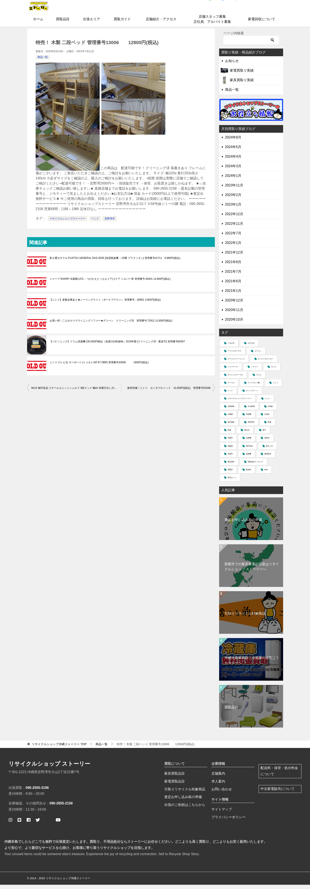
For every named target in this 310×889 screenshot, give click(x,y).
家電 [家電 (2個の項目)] (269, 427)
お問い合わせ (221, 793)
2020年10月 (234, 324)
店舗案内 (218, 778)
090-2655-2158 (61, 808)
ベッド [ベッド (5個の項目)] (230, 395)
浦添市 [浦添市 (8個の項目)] (266, 442)
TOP (59, 748)
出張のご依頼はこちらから (184, 809)
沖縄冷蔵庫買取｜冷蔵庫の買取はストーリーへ (251, 664)
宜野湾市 (110, 222)
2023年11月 (234, 190)
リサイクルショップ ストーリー (49, 768)
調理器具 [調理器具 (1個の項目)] (267, 458)
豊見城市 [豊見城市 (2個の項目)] (231, 466)
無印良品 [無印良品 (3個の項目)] (249, 450)
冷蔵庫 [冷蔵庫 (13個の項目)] (230, 419)
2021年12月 (234, 257)
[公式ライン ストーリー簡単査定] (19, 824)
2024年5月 (233, 151)
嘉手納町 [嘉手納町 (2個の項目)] (231, 427)
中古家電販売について (278, 793)
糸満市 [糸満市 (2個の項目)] (230, 458)
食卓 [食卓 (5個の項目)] (266, 474)
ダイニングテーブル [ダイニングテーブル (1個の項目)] (235, 379)
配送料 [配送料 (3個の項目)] (248, 474)
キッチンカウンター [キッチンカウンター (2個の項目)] (265, 363)
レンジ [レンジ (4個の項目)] (267, 403)
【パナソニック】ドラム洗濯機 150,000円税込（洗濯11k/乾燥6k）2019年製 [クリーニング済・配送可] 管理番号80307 (117, 345)
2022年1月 (233, 247)
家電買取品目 (174, 785)
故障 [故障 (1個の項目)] (229, 434)
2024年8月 (233, 142)
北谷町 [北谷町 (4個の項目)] (266, 419)
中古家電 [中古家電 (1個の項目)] (251, 411)
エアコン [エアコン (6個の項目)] (258, 355)
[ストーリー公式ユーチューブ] (58, 824)
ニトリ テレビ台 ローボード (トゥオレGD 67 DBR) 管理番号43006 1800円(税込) (99, 366)
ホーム (38, 23)
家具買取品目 (174, 778)
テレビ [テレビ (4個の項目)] (258, 379)
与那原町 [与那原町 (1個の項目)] (231, 411)
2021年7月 (233, 276)
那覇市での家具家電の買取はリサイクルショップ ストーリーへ (251, 571)
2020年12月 (234, 305)
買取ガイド (122, 23)
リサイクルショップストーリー (67, 222)
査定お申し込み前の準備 (243, 524)
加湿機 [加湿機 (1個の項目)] (248, 419)
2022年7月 (233, 237)
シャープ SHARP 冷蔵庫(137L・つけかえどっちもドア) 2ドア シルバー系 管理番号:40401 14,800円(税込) (110, 283)
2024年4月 (233, 161)
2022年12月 (234, 218)
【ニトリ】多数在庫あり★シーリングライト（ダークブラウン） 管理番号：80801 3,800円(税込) (105, 304)
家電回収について (261, 23)
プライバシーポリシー (228, 821)
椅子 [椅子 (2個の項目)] (264, 434)
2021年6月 (233, 285)
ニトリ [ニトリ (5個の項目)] (275, 387)
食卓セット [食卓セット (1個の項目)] (232, 482)
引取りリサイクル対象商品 (244, 618)
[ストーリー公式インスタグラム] (10, 824)
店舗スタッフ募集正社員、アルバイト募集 (212, 23)
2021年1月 (233, 295)
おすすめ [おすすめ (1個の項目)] (251, 348)
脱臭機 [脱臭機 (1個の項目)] (248, 458)
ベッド (95, 222)
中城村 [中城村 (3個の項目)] (270, 411)
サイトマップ (221, 814)
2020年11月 (234, 314)
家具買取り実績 (242, 84)
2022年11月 (234, 228)
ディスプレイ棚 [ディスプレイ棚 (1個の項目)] (254, 387)
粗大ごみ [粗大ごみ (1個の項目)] (269, 450)
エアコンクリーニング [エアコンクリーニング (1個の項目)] (236, 363)
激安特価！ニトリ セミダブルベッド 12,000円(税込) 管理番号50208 (168, 392)
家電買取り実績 (242, 75)
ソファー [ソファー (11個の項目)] (254, 371)
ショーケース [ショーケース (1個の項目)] (233, 371)
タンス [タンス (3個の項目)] (273, 371)
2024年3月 (233, 170)
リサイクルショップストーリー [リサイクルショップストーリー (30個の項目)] (240, 403)
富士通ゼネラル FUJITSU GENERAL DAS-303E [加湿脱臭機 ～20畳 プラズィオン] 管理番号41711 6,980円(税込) (114, 262)
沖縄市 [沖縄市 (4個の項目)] (230, 442)
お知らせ (232, 65)
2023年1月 (233, 209)
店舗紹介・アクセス (161, 23)
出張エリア (91, 23)
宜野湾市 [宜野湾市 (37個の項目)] (251, 427)
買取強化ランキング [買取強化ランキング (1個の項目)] (255, 466)
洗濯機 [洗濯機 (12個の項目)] (248, 442)
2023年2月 (233, 199)
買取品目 (63, 23)
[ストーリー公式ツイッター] (38, 824)
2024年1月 (233, 180)
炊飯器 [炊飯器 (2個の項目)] (230, 450)
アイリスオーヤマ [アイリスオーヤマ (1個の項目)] (234, 355)
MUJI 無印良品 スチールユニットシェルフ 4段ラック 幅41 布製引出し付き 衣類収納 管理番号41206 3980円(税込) (76, 392)
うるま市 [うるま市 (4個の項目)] (231, 348)
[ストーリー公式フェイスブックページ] (29, 824)
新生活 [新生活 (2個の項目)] (246, 434)
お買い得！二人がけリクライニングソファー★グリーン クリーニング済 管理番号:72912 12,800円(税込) (111, 325)
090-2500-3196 (37, 792)
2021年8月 (233, 266)
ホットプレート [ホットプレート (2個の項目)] (252, 395)
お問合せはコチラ (263, 11)
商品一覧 (43, 61)
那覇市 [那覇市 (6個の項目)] (230, 474)
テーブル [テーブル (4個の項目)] (231, 387)
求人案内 (218, 785)
